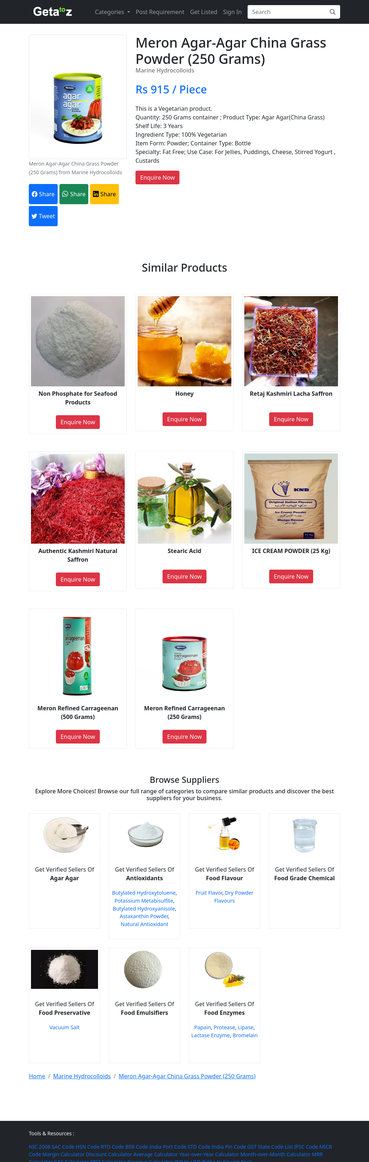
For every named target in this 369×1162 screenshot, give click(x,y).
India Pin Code (229, 1146)
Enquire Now (157, 177)
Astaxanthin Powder (144, 916)
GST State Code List (270, 1146)
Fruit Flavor (209, 892)
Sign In (232, 12)
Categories (110, 12)
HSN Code (87, 1146)
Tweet (43, 216)
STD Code (199, 1146)
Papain (202, 1027)
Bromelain (245, 1035)
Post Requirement (160, 12)
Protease (224, 1027)
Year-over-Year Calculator (209, 1154)
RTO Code (112, 1146)
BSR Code (136, 1146)
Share (43, 194)
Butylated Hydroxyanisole (144, 908)
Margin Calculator (63, 1154)
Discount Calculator (109, 1154)
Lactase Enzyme (210, 1035)
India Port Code (168, 1146)
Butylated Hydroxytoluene (143, 892)
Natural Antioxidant (144, 924)
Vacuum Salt (64, 1027)
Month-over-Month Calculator (275, 1154)
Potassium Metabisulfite (144, 900)
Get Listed (203, 12)
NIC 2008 (39, 1146)
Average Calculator (155, 1154)
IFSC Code (306, 1146)
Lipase (245, 1027)
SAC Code (63, 1146)
